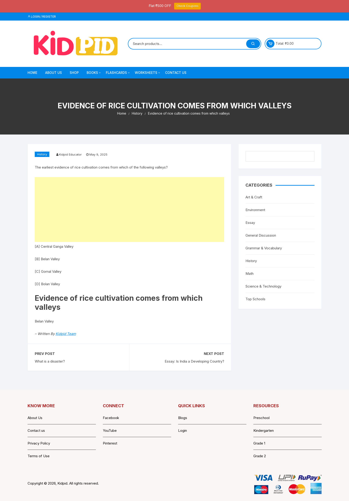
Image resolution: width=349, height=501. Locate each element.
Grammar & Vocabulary (263, 248)
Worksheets (148, 72)
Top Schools (255, 299)
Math (249, 273)
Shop (74, 73)
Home (32, 73)
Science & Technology (263, 286)
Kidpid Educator (70, 154)
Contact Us (175, 73)
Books (94, 72)
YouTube (110, 430)
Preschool (261, 418)
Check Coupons (187, 6)
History (42, 154)
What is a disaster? (50, 361)
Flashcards (118, 72)
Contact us (36, 430)
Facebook (111, 418)
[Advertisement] (129, 209)
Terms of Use (39, 456)
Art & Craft (253, 197)
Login (182, 430)
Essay (250, 222)
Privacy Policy (39, 443)
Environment (255, 210)
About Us (53, 73)
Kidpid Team (66, 334)
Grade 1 (259, 443)
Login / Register (42, 16)
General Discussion (260, 235)
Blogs (182, 418)
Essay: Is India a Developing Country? (194, 361)
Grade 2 (259, 456)
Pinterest (110, 443)
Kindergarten (263, 430)
